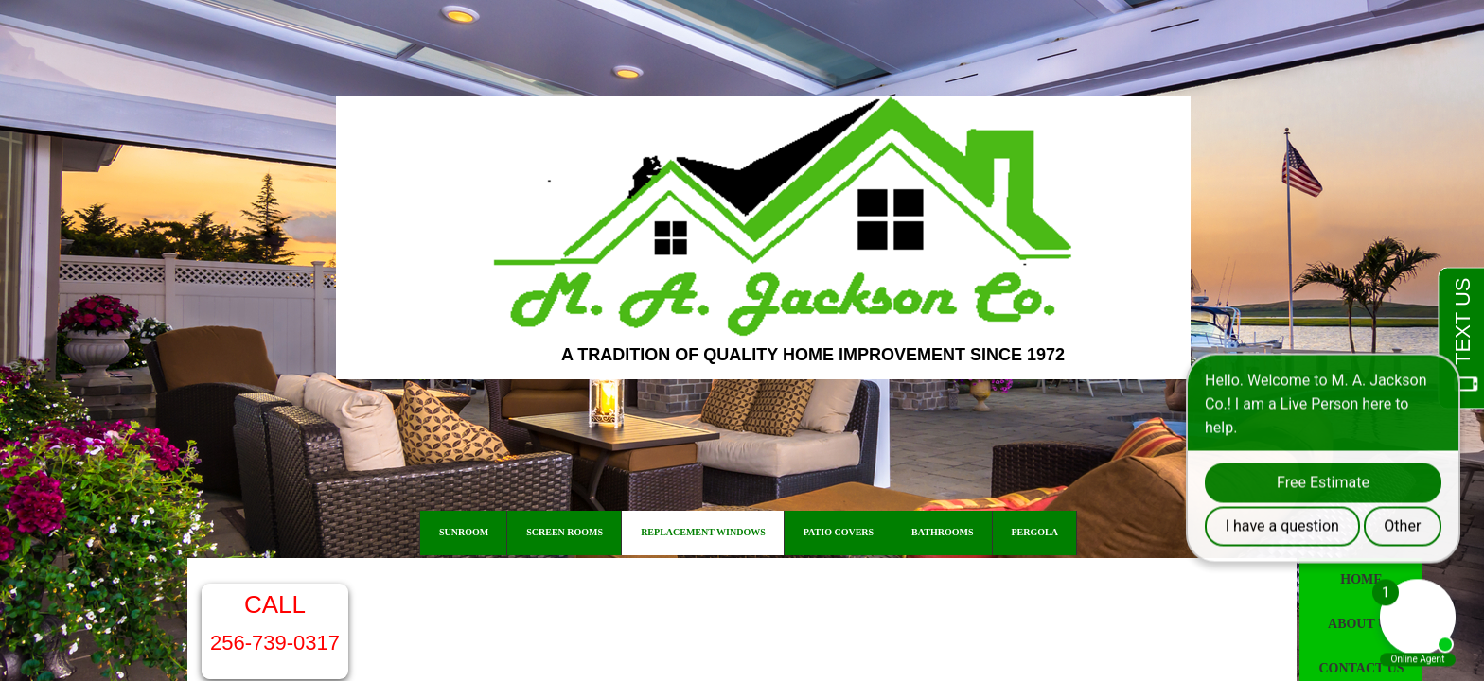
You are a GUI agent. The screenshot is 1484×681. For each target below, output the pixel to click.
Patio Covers (839, 532)
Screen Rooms (564, 532)
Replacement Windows (703, 532)
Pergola (1035, 532)
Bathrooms (942, 532)
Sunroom (463, 532)
